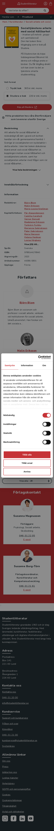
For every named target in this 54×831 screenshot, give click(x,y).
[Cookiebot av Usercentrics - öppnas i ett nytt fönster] (38, 357)
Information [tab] (27, 365)
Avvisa (27, 471)
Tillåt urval (27, 463)
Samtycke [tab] (10, 365)
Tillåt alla (27, 454)
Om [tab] (44, 365)
